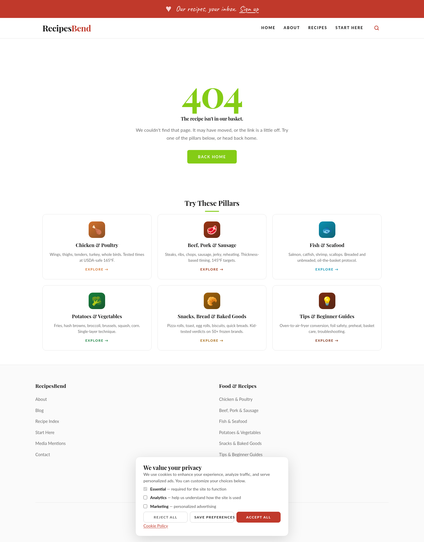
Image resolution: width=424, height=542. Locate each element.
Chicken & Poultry (236, 399)
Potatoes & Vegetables (240, 432)
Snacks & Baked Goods (240, 443)
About (292, 27)
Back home (212, 156)
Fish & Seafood (233, 421)
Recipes (66, 28)
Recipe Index (47, 421)
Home (268, 27)
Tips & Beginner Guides (241, 454)
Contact (42, 454)
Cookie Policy (155, 525)
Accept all (258, 517)
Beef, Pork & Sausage (239, 410)
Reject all (165, 517)
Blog (39, 410)
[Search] (377, 28)
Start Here (349, 27)
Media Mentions (50, 443)
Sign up (249, 9)
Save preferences (214, 517)
